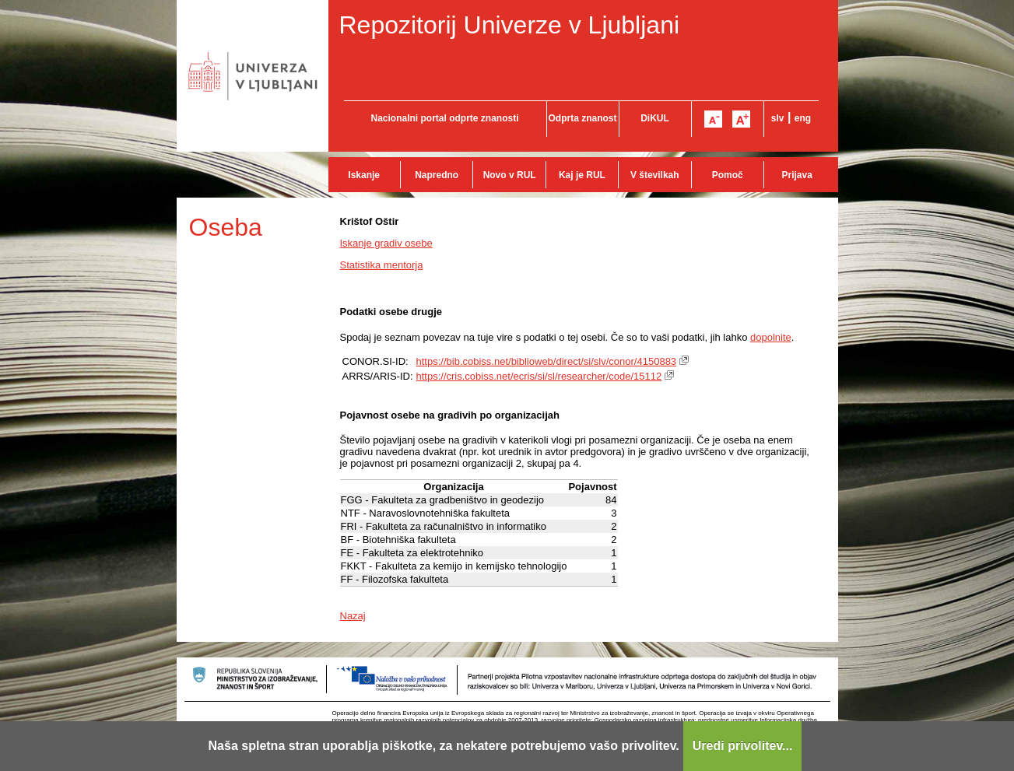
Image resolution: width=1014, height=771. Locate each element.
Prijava (797, 175)
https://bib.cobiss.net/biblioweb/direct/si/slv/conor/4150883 (546, 361)
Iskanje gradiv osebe (386, 243)
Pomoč (727, 175)
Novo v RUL (509, 175)
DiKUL (654, 118)
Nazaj (353, 616)
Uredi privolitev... (743, 745)
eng (803, 118)
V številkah (654, 175)
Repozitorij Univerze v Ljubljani (509, 25)
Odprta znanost (582, 118)
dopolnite (770, 337)
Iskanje (364, 175)
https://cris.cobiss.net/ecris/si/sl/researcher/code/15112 (539, 376)
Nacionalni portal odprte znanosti (444, 118)
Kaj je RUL (582, 175)
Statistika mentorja (381, 265)
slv (777, 118)
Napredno (436, 175)
